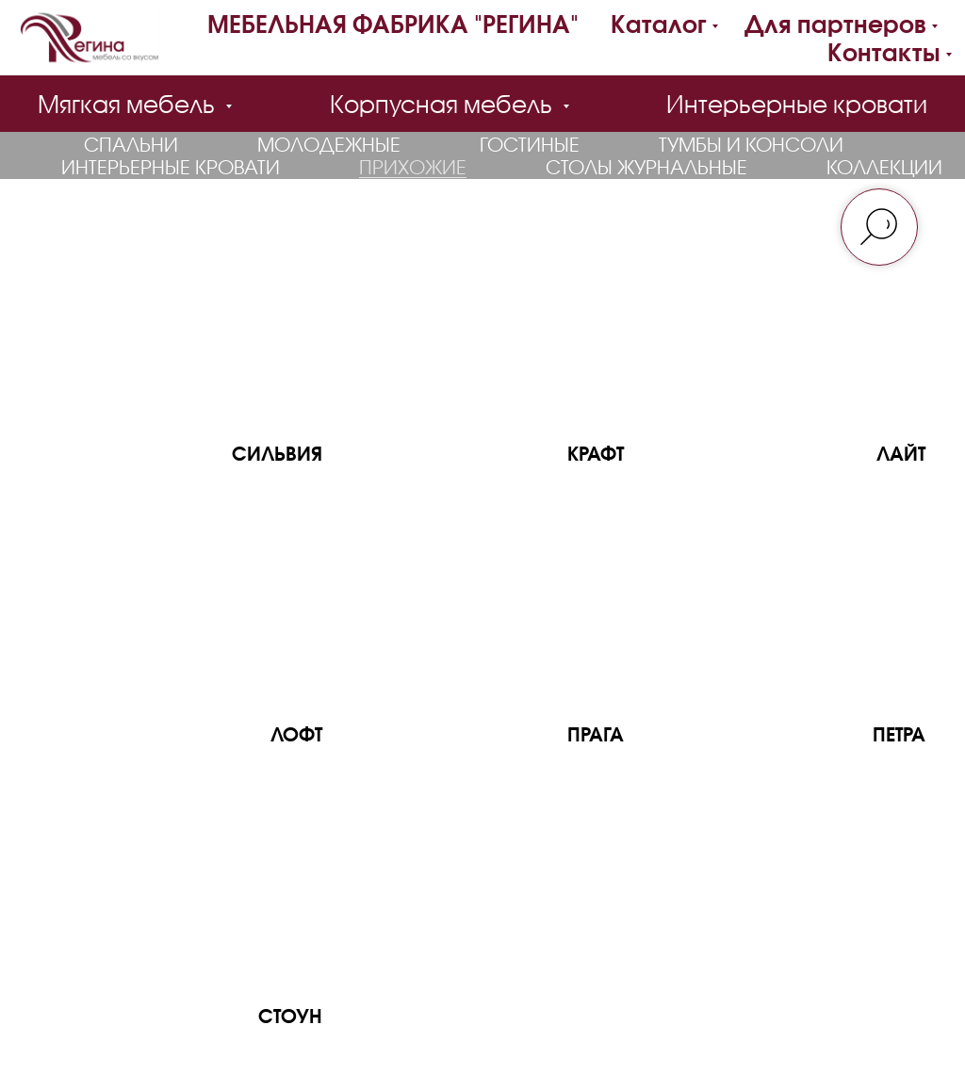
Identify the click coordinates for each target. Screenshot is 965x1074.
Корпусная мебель (444, 104)
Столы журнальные (646, 166)
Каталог (659, 23)
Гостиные (530, 144)
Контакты (883, 52)
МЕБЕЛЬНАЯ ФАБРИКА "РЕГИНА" (393, 23)
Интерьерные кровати (796, 104)
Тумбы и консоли (751, 144)
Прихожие (412, 166)
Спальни (131, 144)
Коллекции (884, 166)
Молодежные (329, 144)
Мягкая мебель (129, 104)
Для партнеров (835, 23)
